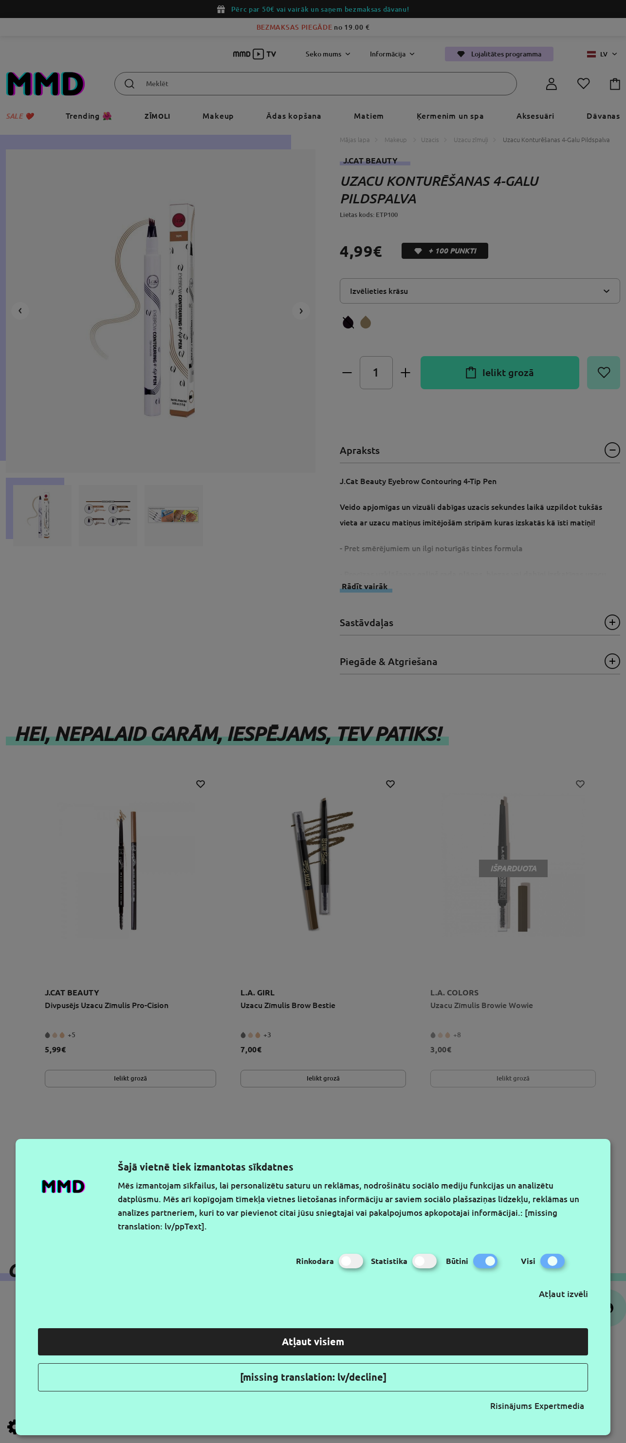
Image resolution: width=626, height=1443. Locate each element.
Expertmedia (559, 1405)
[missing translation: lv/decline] (313, 1377)
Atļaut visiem (313, 1341)
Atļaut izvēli (563, 1294)
